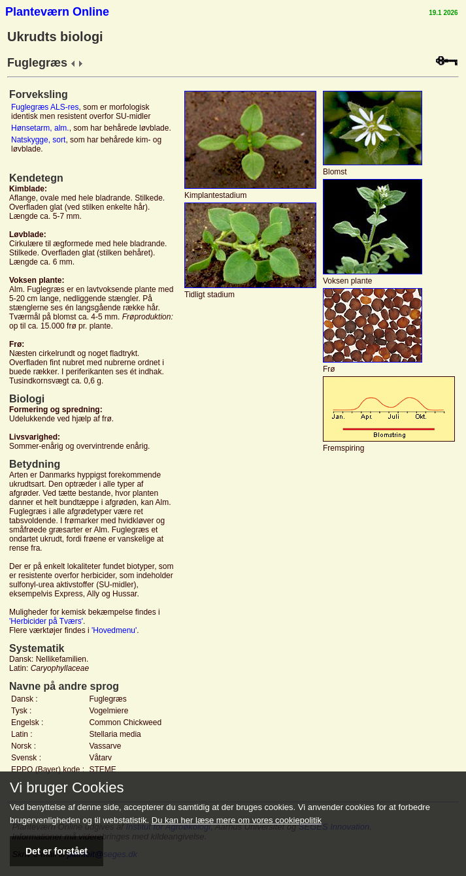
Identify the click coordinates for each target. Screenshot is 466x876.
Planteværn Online (57, 11)
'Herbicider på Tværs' (46, 621)
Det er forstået (56, 851)
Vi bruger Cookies (67, 787)
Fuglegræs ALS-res (44, 107)
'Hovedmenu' (114, 630)
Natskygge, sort (38, 139)
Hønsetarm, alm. (40, 128)
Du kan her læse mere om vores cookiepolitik (237, 820)
